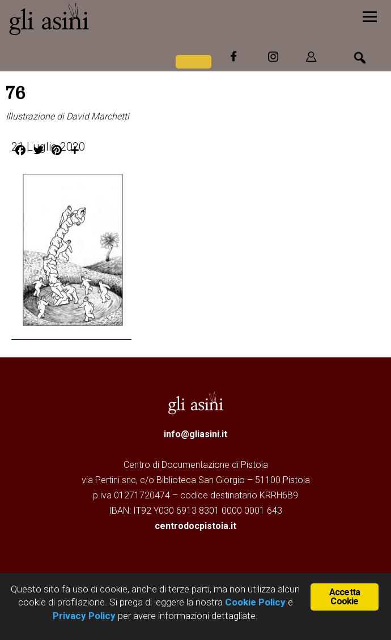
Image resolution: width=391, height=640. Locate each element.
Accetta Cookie (344, 597)
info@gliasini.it (195, 434)
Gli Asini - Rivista (93, 19)
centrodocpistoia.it (195, 525)
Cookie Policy (254, 602)
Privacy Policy (84, 615)
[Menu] (369, 15)
